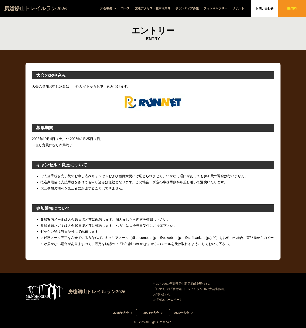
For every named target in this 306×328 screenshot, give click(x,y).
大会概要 (108, 8)
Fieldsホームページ (170, 299)
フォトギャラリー (215, 8)
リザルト (238, 8)
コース (125, 8)
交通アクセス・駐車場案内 (152, 8)
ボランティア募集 (187, 8)
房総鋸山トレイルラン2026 (35, 8)
